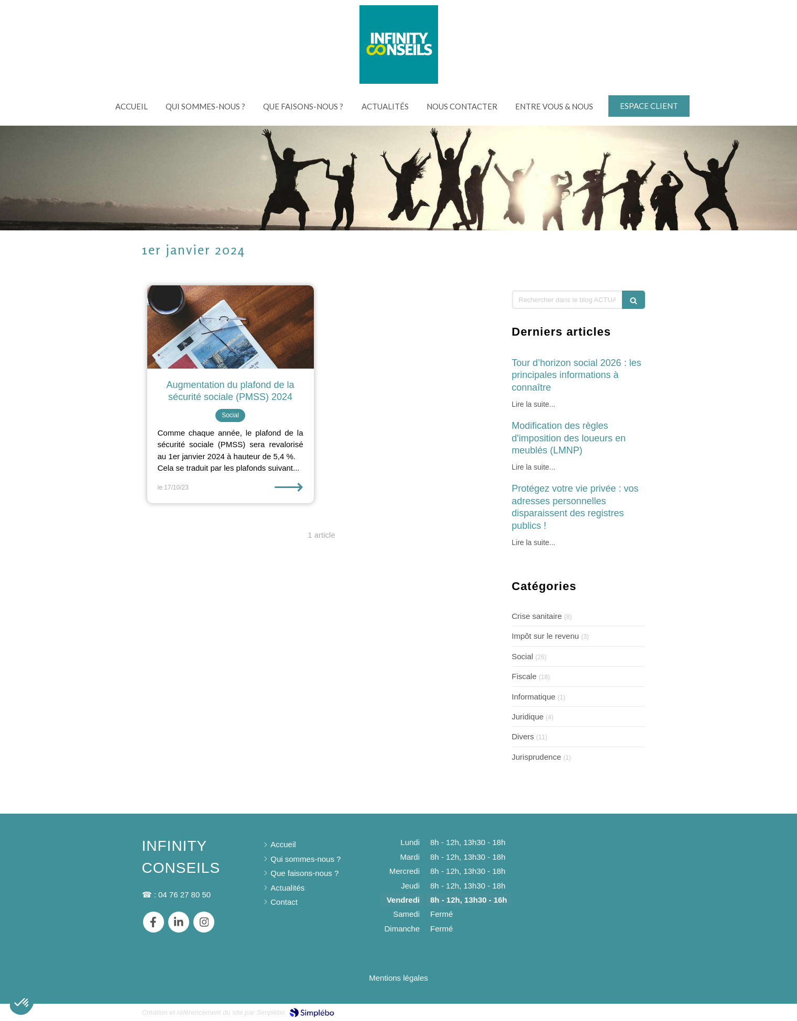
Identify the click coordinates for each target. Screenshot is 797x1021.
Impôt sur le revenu (545, 635)
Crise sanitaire (537, 616)
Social (522, 656)
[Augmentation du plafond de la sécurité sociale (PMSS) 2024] (230, 327)
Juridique (528, 716)
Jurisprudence (536, 756)
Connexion (637, 1011)
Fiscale (524, 676)
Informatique (533, 696)
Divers (523, 736)
